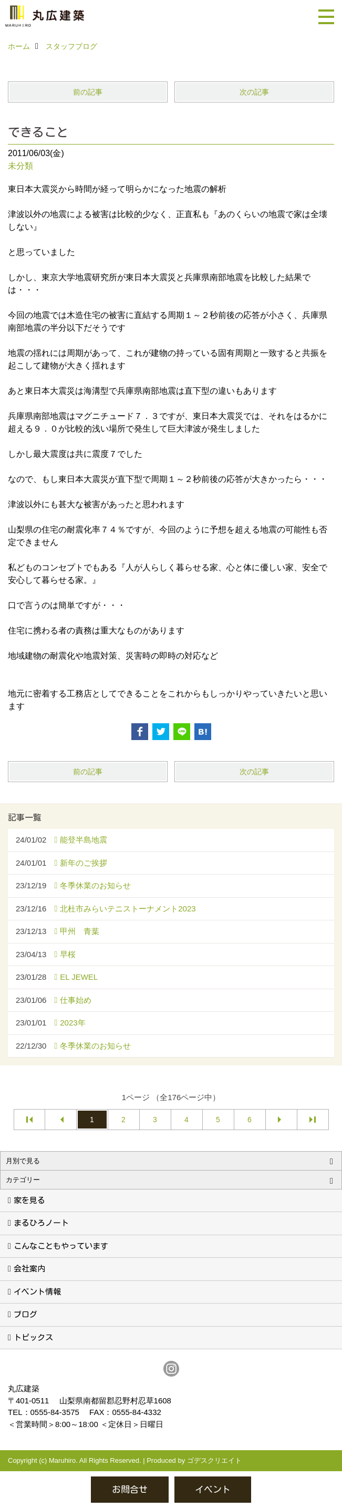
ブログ (25, 1314)
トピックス (33, 1337)
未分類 (20, 165)
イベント (213, 1489)
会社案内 (29, 1269)
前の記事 (87, 92)
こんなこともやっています (61, 1246)
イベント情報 (37, 1292)
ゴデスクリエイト (214, 1460)
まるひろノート (41, 1223)
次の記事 (254, 92)
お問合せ (130, 1489)
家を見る (29, 1200)
